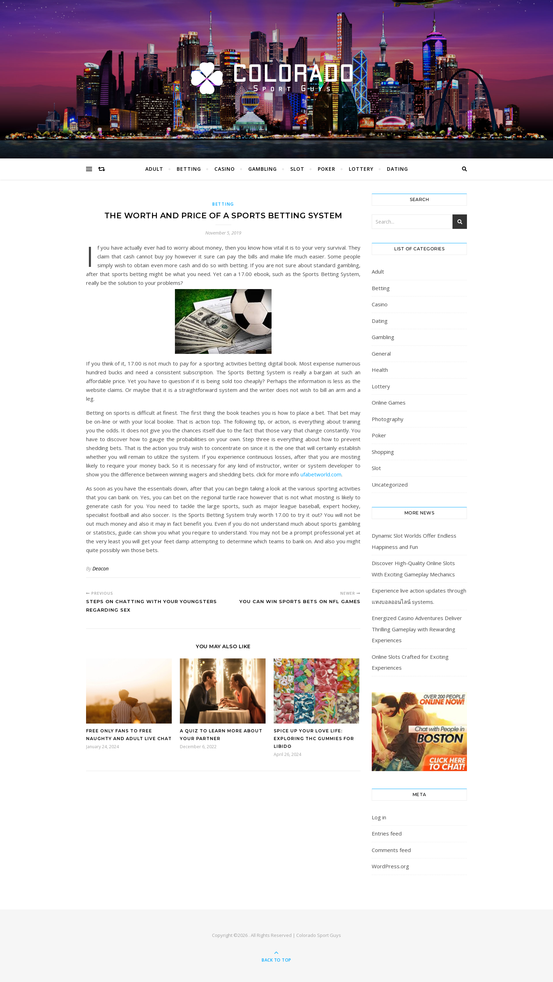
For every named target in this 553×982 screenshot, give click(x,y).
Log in (379, 817)
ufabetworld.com (320, 474)
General (381, 353)
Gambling (262, 168)
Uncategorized (390, 484)
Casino (224, 168)
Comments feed (391, 849)
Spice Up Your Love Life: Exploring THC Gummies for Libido (314, 738)
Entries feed (387, 833)
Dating (397, 168)
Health (380, 369)
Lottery (361, 168)
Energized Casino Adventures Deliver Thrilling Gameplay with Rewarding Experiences (417, 629)
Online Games (389, 402)
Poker (326, 168)
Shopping (383, 451)
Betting (189, 168)
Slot (297, 168)
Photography (387, 419)
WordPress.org (390, 866)
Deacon (100, 568)
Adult (154, 168)
